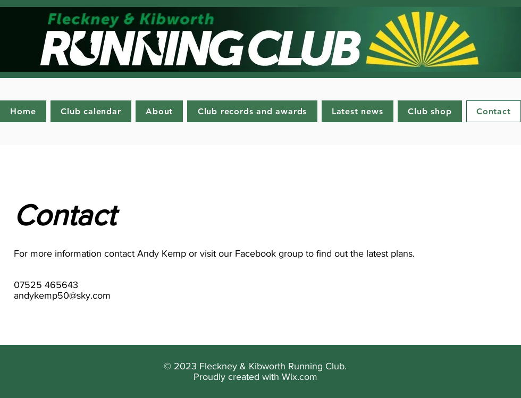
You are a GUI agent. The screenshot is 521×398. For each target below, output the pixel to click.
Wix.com (299, 376)
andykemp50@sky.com (62, 295)
